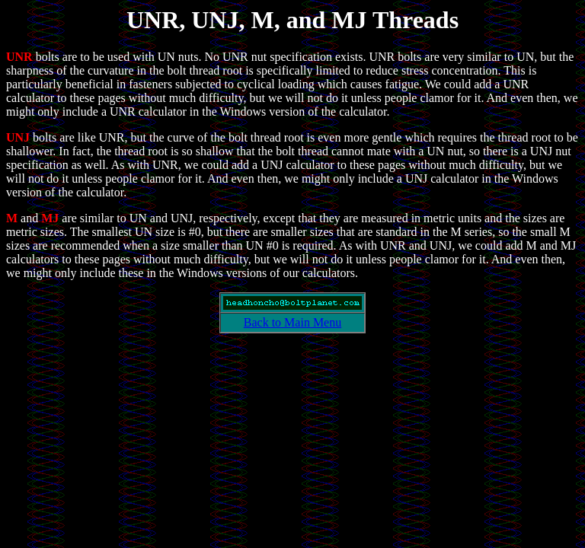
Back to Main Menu (292, 322)
